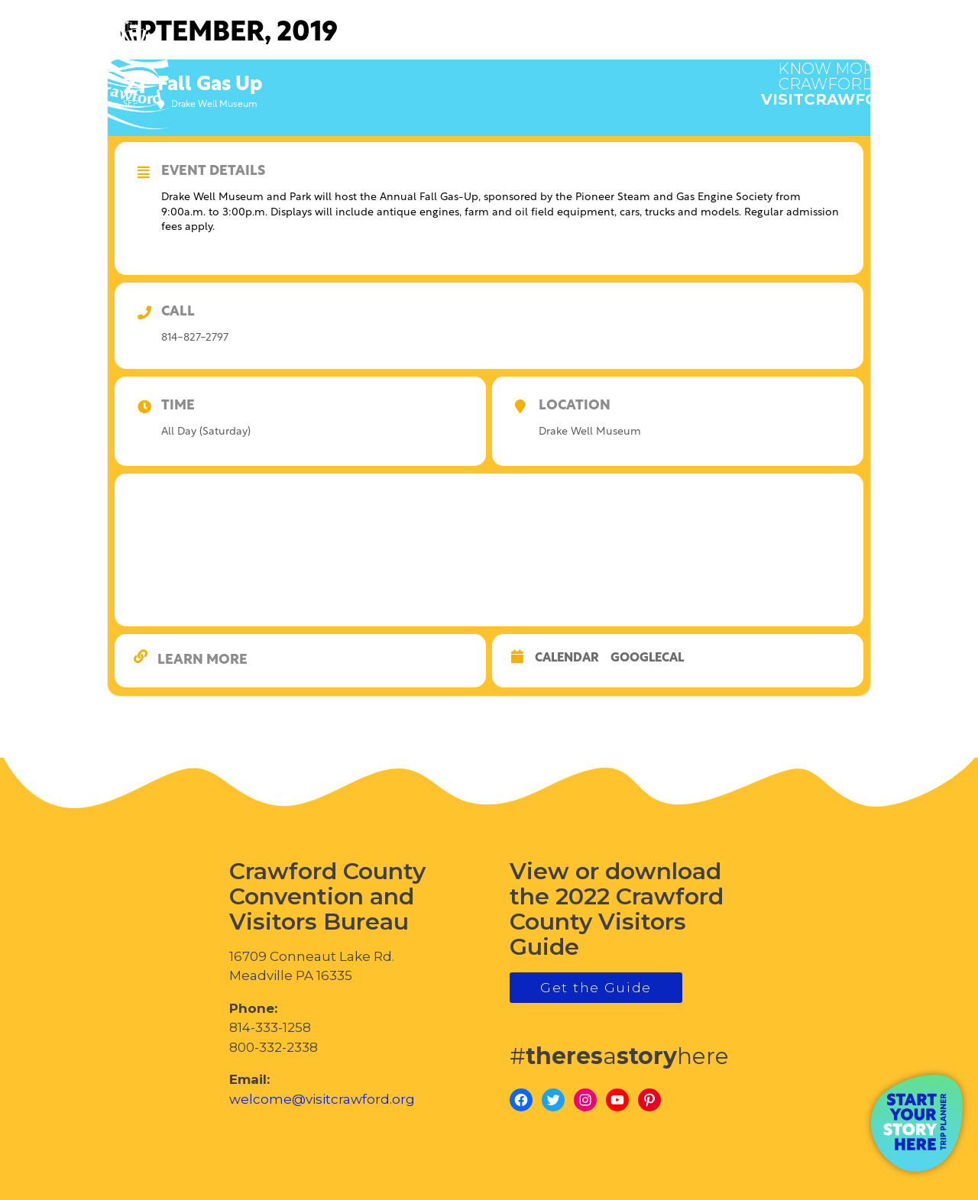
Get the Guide (596, 987)
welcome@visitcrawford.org (322, 1099)
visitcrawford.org (852, 76)
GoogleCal (647, 658)
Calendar (567, 658)
